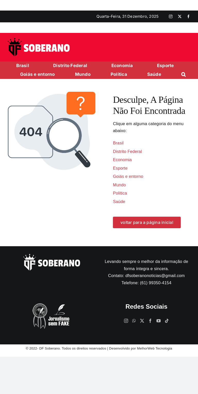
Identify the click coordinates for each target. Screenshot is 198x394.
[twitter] (180, 16)
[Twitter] (142, 321)
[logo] (39, 40)
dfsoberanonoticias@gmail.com (155, 275)
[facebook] (188, 16)
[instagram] (170, 16)
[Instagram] (126, 321)
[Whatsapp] (134, 321)
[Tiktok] (167, 321)
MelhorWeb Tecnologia (154, 348)
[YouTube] (158, 321)
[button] (183, 74)
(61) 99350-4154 (155, 283)
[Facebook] (150, 321)
